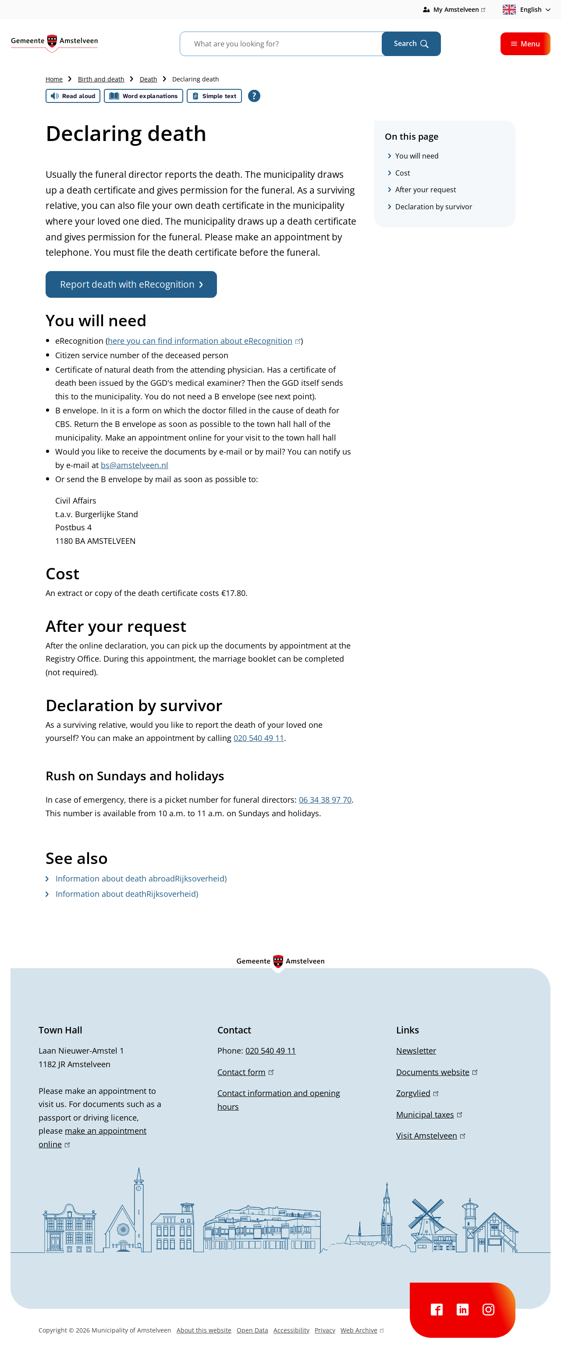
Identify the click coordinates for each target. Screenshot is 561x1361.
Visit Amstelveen (430, 1135)
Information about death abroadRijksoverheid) (136, 878)
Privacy (325, 1330)
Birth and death (101, 79)
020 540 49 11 (270, 1050)
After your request (425, 189)
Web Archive (362, 1331)
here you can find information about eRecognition (204, 340)
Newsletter (416, 1050)
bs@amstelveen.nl (134, 465)
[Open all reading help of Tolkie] (254, 96)
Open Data (252, 1330)
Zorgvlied (417, 1093)
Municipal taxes (429, 1114)
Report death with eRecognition (131, 284)
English (522, 9)
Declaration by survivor (433, 207)
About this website (204, 1330)
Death (148, 79)
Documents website (436, 1072)
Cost (402, 173)
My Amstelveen (459, 9)
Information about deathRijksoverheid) (122, 894)
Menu (525, 44)
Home (54, 79)
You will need (417, 156)
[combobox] (292, 44)
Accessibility (291, 1330)
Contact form (245, 1072)
